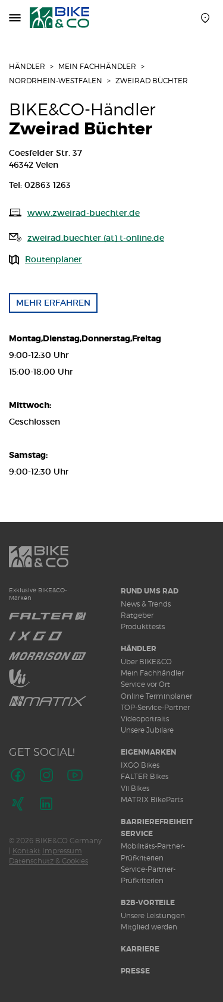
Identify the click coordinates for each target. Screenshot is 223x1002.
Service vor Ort (145, 684)
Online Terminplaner (156, 696)
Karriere (140, 949)
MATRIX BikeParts (152, 799)
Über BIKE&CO (146, 661)
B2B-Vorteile (148, 902)
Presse (135, 971)
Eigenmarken (148, 752)
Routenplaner (53, 259)
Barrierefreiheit (157, 822)
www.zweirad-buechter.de (83, 213)
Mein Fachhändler (97, 66)
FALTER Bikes (144, 776)
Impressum (62, 850)
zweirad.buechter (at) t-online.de (95, 238)
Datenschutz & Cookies (48, 860)
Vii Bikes (135, 788)
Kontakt (26, 850)
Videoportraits (145, 718)
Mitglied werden (149, 926)
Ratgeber (137, 615)
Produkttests (143, 626)
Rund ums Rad (149, 591)
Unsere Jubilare (147, 729)
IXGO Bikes (140, 765)
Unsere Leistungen (153, 915)
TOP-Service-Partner (155, 707)
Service (137, 833)
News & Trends (146, 603)
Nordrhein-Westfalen (55, 80)
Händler (27, 66)
